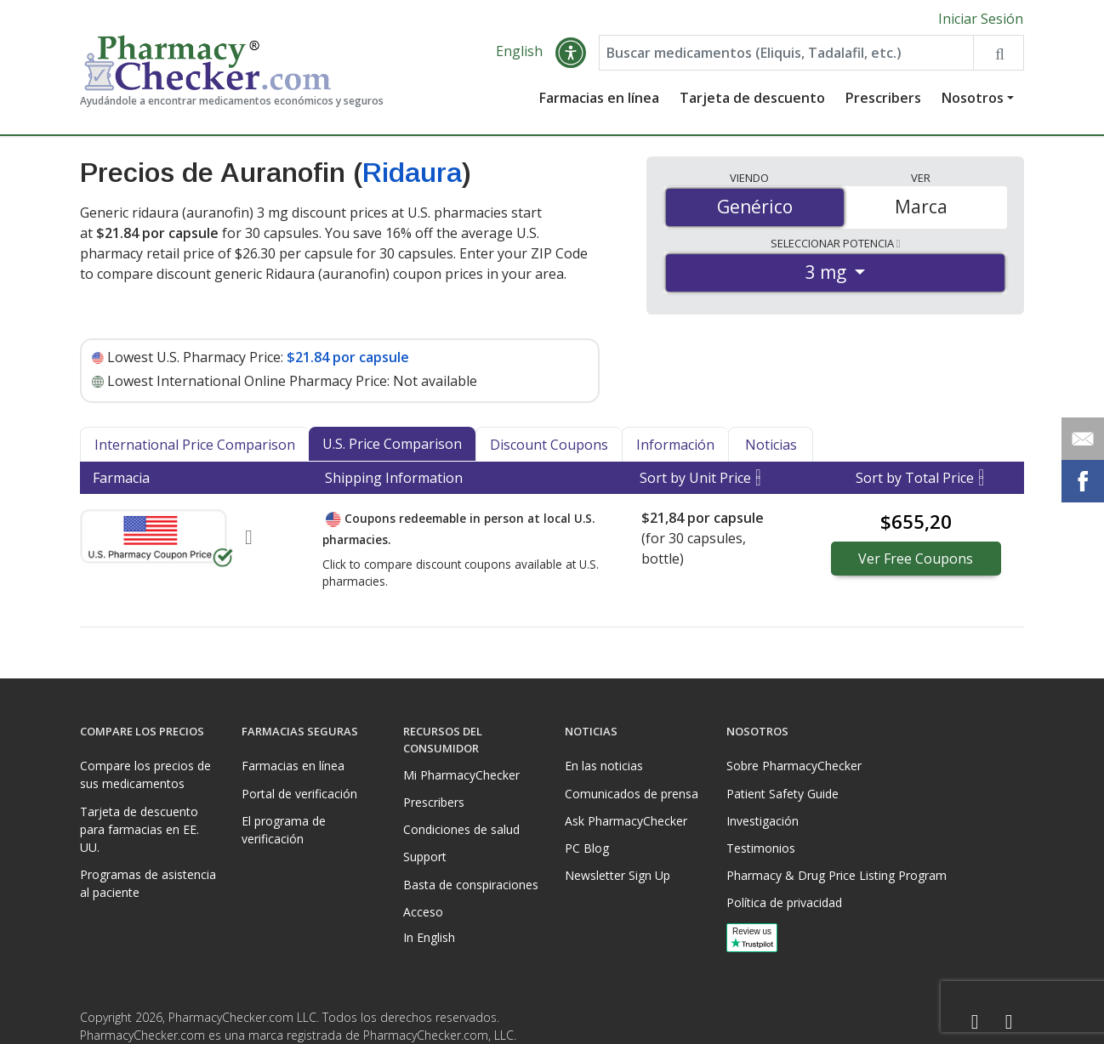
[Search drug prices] (998, 53)
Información (675, 444)
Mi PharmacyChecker (461, 775)
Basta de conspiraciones (470, 885)
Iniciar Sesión (980, 18)
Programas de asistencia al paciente (148, 883)
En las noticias (604, 765)
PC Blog (587, 848)
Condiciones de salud (461, 829)
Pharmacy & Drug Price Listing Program (836, 875)
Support (425, 856)
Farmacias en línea (599, 97)
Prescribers (883, 97)
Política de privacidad (784, 902)
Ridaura (412, 172)
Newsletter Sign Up (617, 875)
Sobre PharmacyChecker (794, 765)
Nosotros (973, 97)
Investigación (762, 821)
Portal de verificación (299, 794)
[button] (570, 52)
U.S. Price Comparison (392, 443)
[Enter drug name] (786, 53)
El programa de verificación (284, 830)
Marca (921, 206)
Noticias (771, 444)
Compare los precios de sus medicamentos (145, 774)
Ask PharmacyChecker (626, 821)
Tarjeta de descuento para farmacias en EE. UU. (139, 829)
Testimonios (760, 848)
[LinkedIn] (1009, 1022)
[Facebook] (975, 1022)
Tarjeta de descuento (752, 97)
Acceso (423, 912)
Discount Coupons (549, 444)
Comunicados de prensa (631, 794)
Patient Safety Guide (782, 794)
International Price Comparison (194, 444)
